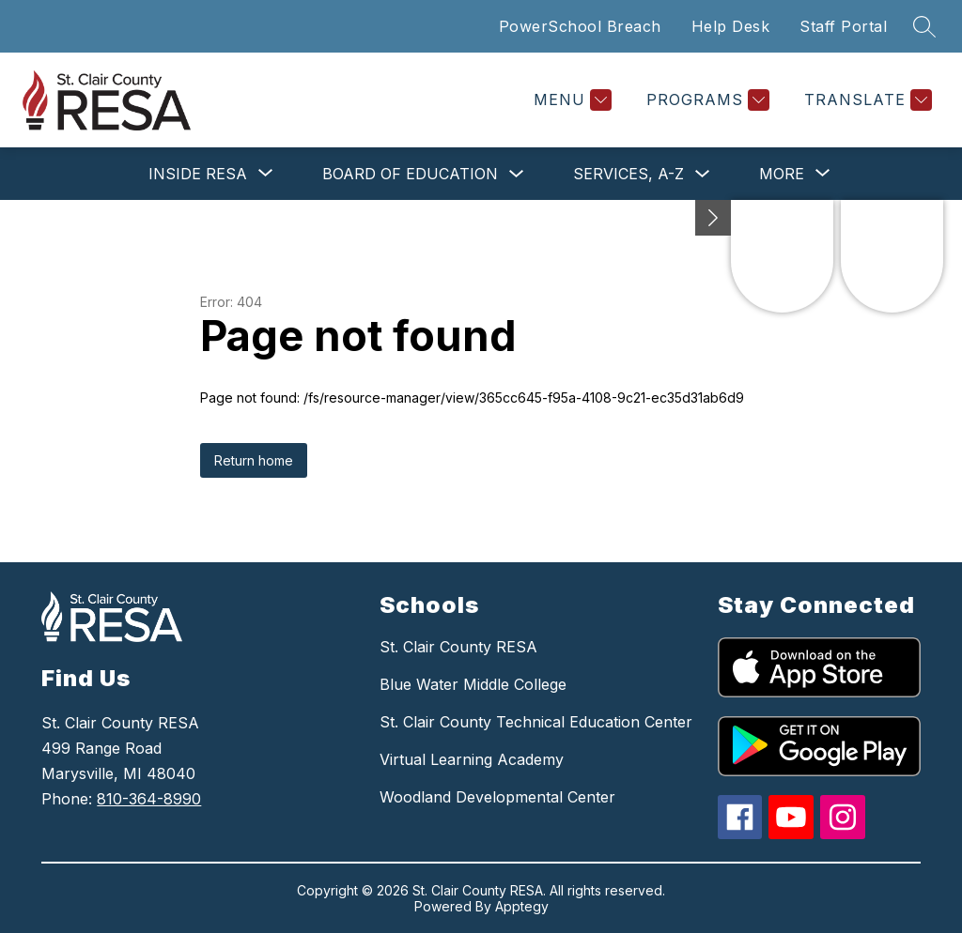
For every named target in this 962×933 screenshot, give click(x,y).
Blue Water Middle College (473, 684)
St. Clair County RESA (458, 646)
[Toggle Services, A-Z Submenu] (702, 174)
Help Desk (730, 26)
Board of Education (410, 173)
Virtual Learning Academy (472, 759)
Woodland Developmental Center (497, 797)
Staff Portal (843, 26)
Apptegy (522, 906)
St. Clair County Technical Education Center (536, 721)
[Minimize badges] (713, 218)
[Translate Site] (865, 100)
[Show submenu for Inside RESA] (197, 173)
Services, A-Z (628, 173)
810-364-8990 (149, 798)
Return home (253, 460)
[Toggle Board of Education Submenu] (516, 174)
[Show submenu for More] (781, 173)
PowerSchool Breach (580, 26)
